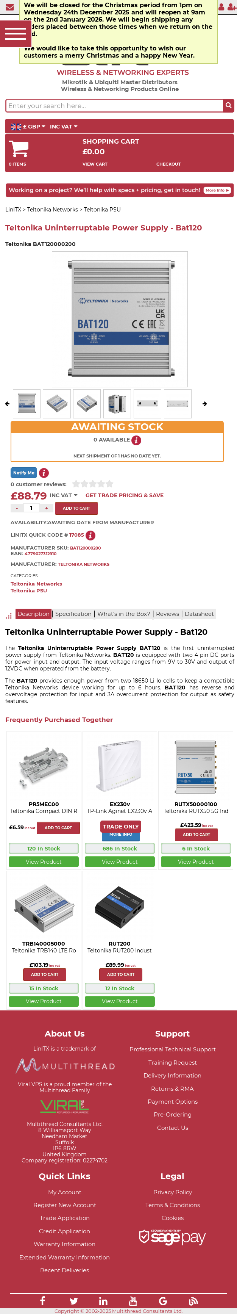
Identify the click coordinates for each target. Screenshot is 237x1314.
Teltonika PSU (29, 591)
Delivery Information (172, 1075)
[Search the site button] (228, 106)
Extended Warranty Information (64, 1257)
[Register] (232, 6)
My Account (64, 1192)
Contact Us (172, 1127)
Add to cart (58, 828)
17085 (76, 535)
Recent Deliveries (64, 1270)
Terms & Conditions (172, 1205)
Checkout (168, 164)
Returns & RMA (172, 1088)
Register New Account (64, 1205)
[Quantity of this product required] (31, 507)
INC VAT (64, 126)
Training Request (172, 1062)
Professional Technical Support (172, 1049)
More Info (120, 834)
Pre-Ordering (173, 1114)
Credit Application (64, 1231)
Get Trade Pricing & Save (125, 495)
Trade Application (65, 1218)
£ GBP (28, 127)
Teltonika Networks (36, 584)
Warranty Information (64, 1244)
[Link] (42, 1302)
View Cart (95, 164)
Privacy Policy (172, 1192)
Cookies (173, 1218)
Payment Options (173, 1101)
